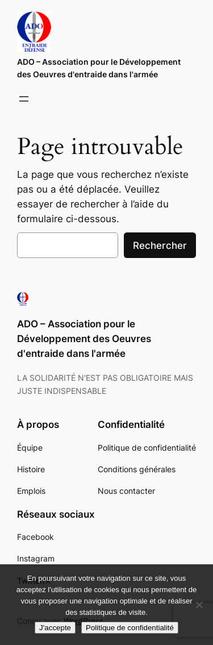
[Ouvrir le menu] (24, 99)
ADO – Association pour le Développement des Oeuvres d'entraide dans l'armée (84, 338)
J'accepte (55, 627)
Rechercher (160, 245)
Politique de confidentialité (130, 627)
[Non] (198, 604)
